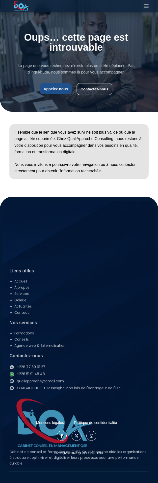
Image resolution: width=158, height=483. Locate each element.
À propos (21, 348)
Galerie (20, 361)
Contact (21, 374)
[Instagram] (91, 436)
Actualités (23, 367)
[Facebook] (62, 436)
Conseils (21, 400)
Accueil (20, 342)
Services (26, 355)
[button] (81, 355)
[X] (76, 436)
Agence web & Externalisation (40, 407)
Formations (24, 394)
